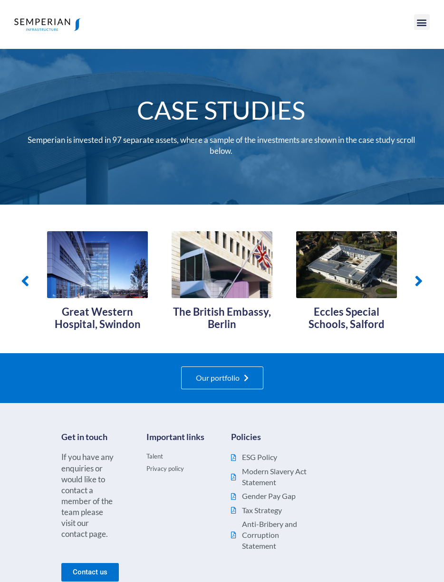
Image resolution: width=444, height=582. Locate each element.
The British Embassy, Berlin (222, 318)
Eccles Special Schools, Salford (347, 318)
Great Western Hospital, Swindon (98, 318)
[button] (422, 22)
